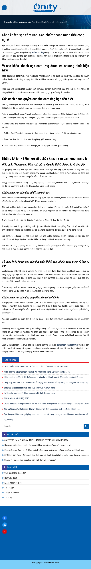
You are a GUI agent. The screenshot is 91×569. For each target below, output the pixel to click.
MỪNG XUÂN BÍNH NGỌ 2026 (16, 398)
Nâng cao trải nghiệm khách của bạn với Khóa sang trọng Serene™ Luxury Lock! (37, 372)
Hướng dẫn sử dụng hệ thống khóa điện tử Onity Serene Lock (29, 393)
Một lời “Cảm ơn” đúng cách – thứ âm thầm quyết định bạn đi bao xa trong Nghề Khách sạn (42, 409)
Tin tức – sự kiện (11, 492)
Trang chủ (8, 22)
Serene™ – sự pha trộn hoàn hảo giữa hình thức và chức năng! (29, 388)
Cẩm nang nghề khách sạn (15, 473)
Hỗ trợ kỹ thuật (10, 478)
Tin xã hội (8, 497)
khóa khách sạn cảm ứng (67, 345)
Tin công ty (9, 488)
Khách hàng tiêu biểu (12, 483)
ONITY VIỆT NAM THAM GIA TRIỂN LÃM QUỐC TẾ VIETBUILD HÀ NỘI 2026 (36, 366)
